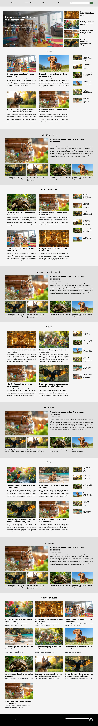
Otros (59, 3)
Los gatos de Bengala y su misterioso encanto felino (87, 92)
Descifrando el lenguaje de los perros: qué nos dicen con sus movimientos (20, 110)
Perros (12, 3)
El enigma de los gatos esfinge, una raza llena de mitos (87, 13)
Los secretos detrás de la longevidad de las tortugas (87, 74)
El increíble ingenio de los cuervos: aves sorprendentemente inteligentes (87, 42)
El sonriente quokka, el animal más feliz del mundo (87, 100)
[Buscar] (79, 3)
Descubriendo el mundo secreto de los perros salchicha (53, 74)
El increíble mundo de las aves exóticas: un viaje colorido (87, 23)
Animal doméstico (28, 3)
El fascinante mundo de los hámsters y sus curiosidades (86, 32)
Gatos (43, 3)
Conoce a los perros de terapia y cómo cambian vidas (20, 18)
